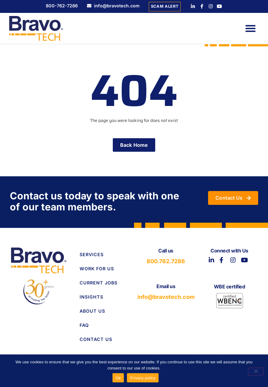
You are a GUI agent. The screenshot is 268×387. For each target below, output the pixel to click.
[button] (250, 28)
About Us (92, 311)
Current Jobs (98, 282)
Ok (118, 378)
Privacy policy (143, 378)
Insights (91, 296)
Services (92, 254)
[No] (255, 372)
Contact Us (96, 339)
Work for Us (97, 268)
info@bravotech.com (166, 297)
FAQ (84, 325)
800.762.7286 (166, 261)
